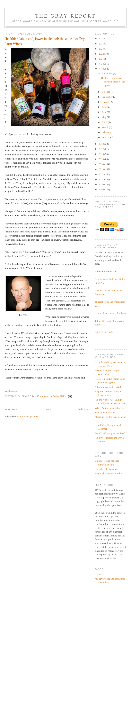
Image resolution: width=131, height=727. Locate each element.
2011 (101, 179)
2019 (101, 68)
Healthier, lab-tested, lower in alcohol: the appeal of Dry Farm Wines (44, 41)
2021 (101, 58)
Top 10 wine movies (105, 412)
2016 (101, 153)
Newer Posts (10, 409)
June (104, 112)
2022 (101, 53)
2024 (101, 43)
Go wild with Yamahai (106, 468)
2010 (101, 184)
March (105, 127)
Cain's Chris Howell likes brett (110, 313)
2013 (101, 169)
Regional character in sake (108, 473)
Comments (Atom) (28, 416)
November (107, 73)
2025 (101, 38)
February (106, 132)
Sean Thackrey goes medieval (110, 433)
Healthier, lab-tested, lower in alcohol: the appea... (113, 81)
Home (47, 409)
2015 (101, 159)
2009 (101, 189)
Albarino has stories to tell (108, 387)
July (104, 107)
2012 (101, 174)
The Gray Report (65, 16)
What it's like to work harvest (110, 407)
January (106, 137)
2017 (101, 148)
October (106, 91)
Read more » (10, 391)
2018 (101, 143)
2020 (101, 63)
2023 (101, 48)
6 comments (58, 396)
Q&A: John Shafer (104, 332)
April (105, 122)
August (106, 101)
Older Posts (84, 409)
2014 (101, 164)
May (104, 117)
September (107, 96)
